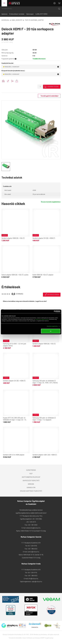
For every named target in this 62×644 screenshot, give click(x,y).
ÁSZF (31, 473)
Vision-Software (27, 638)
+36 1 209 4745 (32, 546)
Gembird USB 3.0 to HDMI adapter (13, 455)
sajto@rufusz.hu (37, 581)
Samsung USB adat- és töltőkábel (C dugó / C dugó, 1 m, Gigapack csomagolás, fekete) (44, 420)
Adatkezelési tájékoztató (31, 480)
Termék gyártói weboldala (48, 96)
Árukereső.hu (35, 627)
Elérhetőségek (31, 470)
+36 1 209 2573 (31, 522)
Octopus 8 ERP (39, 638)
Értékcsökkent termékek (16, 14)
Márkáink (31, 484)
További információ (39, 59)
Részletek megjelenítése (52, 326)
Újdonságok (30, 14)
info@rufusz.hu (33, 578)
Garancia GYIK (31, 487)
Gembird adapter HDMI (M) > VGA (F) (13, 238)
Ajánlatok (4, 14)
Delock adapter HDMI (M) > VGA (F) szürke (14, 275)
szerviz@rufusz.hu (33, 552)
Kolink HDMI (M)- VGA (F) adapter (43, 275)
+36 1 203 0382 (37, 519)
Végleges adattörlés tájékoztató (31, 491)
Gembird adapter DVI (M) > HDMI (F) (44, 238)
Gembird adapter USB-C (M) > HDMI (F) (45, 455)
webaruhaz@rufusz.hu (33, 528)
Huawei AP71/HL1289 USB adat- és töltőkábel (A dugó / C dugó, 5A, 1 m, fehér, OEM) (14, 420)
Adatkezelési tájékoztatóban (42, 319)
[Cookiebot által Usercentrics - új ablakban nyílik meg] (51, 311)
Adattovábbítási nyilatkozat (31, 477)
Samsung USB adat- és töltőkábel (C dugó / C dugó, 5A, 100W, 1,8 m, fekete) (45, 382)
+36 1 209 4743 (32, 572)
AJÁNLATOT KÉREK (41, 14)
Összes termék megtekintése (51, 202)
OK (50, 331)
